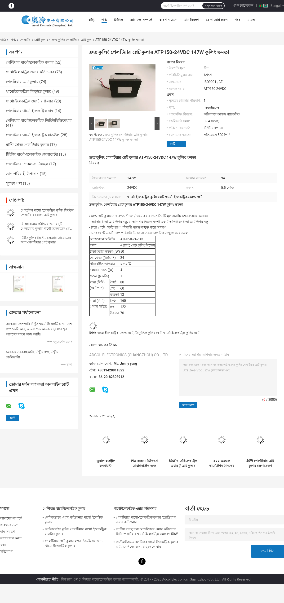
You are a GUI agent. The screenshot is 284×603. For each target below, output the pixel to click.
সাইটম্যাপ (6, 551)
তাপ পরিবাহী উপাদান (22, 174)
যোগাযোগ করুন (216, 20)
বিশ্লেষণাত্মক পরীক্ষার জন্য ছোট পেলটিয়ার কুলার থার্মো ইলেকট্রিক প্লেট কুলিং (46, 228)
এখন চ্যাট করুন (243, 5)
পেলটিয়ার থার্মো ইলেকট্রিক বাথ (29, 111)
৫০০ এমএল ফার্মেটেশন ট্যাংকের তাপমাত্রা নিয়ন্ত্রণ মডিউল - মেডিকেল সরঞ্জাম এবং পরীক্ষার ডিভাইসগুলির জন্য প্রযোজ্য (222, 463)
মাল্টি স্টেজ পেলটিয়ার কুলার (27, 144)
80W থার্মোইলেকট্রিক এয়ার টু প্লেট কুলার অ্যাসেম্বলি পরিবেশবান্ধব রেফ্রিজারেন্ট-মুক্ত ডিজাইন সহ (183, 463)
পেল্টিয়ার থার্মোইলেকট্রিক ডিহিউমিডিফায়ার (39, 120)
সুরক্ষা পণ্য (14, 183)
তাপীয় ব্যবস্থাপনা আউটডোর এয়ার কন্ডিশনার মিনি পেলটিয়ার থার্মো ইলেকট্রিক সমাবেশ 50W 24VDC (147, 532)
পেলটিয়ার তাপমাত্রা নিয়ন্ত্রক (27, 164)
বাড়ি (91, 20)
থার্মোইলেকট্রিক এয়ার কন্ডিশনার (30, 72)
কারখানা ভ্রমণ (168, 20)
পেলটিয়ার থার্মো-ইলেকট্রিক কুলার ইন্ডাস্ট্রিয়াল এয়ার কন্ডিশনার (146, 519)
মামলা (252, 20)
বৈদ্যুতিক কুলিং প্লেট (148, 333)
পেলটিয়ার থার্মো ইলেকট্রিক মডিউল (33, 135)
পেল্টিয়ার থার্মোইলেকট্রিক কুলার (30, 62)
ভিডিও (118, 20)
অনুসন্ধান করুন (213, 5)
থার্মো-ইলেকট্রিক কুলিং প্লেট (181, 333)
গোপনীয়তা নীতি (47, 579)
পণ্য (104, 20)
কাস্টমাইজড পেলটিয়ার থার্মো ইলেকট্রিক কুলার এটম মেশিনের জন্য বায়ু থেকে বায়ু (147, 544)
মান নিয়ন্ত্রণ (191, 20)
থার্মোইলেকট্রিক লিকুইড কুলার (28, 91)
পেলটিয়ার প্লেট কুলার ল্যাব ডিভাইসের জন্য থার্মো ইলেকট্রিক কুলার (73, 543)
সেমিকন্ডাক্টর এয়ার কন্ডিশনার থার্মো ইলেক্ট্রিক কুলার (74, 519)
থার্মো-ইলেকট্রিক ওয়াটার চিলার (29, 101)
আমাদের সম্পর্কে (141, 20)
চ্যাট (172, 144)
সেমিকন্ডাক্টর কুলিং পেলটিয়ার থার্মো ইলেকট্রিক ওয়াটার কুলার (75, 531)
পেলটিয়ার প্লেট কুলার (34, 40)
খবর (237, 20)
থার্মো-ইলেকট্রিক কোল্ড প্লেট (115, 333)
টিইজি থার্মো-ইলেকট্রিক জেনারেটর (32, 154)
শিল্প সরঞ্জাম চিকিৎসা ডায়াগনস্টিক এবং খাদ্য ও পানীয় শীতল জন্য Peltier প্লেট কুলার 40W (144, 463)
